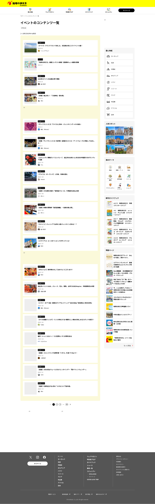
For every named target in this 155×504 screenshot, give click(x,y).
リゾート (112, 88)
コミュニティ (108, 12)
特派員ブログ (69, 12)
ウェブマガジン (50, 12)
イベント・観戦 (110, 179)
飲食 (110, 170)
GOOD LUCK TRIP (93, 479)
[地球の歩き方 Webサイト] (17, 3)
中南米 (111, 69)
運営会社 (118, 456)
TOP (21, 16)
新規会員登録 (92, 474)
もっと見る (127, 346)
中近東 (111, 101)
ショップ (128, 188)
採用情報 (118, 472)
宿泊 (128, 170)
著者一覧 (90, 468)
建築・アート (119, 170)
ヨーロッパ (112, 56)
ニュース (90, 465)
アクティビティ (110, 188)
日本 (110, 114)
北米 (110, 62)
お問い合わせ (119, 475)
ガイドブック (89, 12)
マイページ (126, 10)
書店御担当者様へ (121, 467)
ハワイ (111, 82)
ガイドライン (119, 464)
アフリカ (112, 108)
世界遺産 (119, 179)
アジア (111, 95)
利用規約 (118, 461)
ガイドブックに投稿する (123, 469)
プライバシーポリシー (122, 459)
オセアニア (112, 75)
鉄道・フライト (119, 188)
